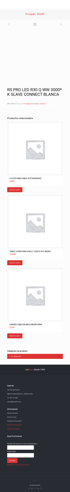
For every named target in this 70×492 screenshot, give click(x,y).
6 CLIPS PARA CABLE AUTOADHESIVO (25, 178)
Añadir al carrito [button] (15, 190)
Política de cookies (13, 429)
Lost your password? (22, 465)
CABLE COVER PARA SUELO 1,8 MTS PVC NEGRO (30, 251)
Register (10, 465)
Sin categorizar (28, 104)
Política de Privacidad (14, 425)
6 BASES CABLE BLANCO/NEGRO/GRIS (26, 324)
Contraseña (11, 451)
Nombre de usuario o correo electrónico (22, 444)
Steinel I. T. (43, 104)
